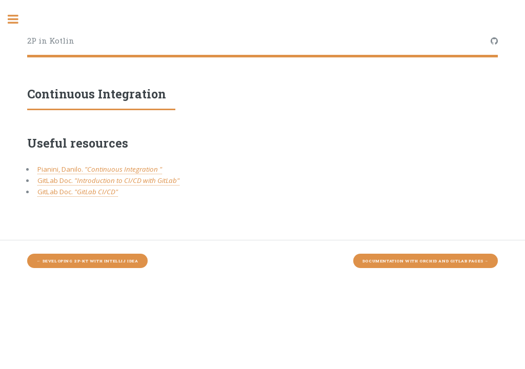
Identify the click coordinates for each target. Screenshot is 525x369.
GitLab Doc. (108, 180)
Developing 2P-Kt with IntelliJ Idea (87, 260)
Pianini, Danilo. (99, 169)
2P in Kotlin (50, 40)
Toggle (18, 19)
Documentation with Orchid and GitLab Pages (425, 260)
